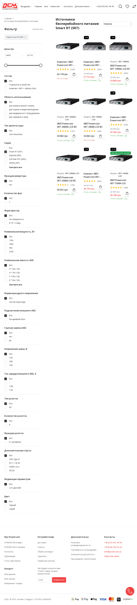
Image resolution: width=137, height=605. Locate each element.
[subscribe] (45, 580)
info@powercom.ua (112, 551)
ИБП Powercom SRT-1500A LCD (118, 182)
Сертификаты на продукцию (83, 549)
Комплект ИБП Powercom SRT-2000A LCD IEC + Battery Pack (118, 119)
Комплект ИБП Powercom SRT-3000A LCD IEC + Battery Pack (65, 63)
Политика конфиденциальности (81, 543)
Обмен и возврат (45, 551)
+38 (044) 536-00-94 (113, 547)
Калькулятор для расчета (82, 554)
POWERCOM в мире (13, 542)
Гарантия (42, 556)
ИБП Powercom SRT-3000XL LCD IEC (67, 125)
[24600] (12, 55)
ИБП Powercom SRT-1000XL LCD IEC (120, 67)
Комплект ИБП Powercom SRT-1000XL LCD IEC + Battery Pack (92, 63)
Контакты (8, 551)
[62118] (34, 55)
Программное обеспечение (83, 559)
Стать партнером (12, 561)
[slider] (5, 65)
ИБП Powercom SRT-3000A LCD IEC (93, 125)
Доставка (42, 542)
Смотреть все (15, 167)
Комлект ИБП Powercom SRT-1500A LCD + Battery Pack (92, 175)
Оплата (41, 547)
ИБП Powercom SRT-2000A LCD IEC (66, 179)
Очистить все (37, 29)
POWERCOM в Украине (14, 547)
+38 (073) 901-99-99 (105, 6)
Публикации (9, 556)
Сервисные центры (46, 561)
